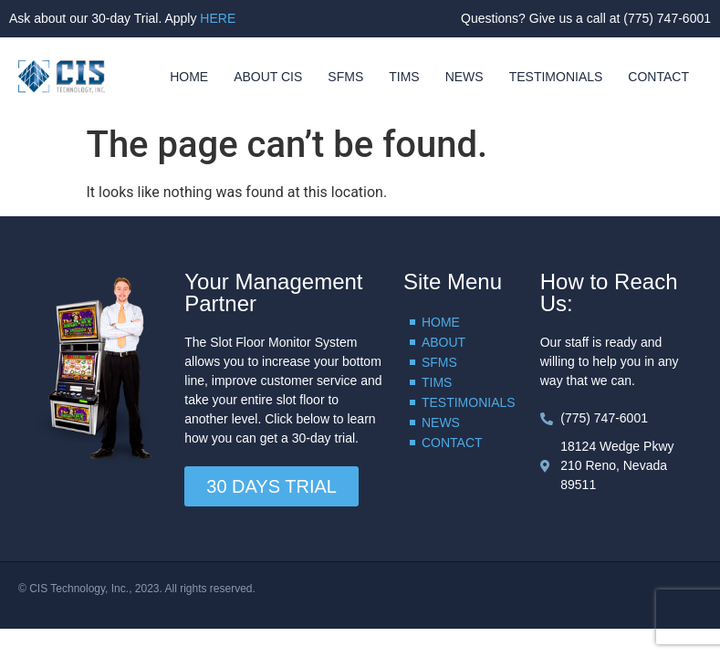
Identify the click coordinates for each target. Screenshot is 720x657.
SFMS (345, 76)
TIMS (404, 76)
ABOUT (443, 342)
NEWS (464, 76)
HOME (189, 76)
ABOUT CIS (268, 76)
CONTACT (658, 76)
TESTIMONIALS (556, 76)
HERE (217, 18)
